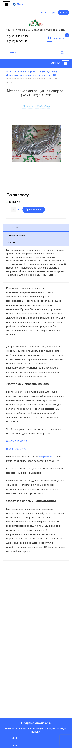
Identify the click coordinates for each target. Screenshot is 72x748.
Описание (13, 227)
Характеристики (17, 234)
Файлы (12, 242)
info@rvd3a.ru (46, 456)
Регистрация (48, 12)
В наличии (15, 201)
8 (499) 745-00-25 (17, 36)
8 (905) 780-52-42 (17, 41)
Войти (63, 12)
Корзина (58, 37)
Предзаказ (34, 209)
